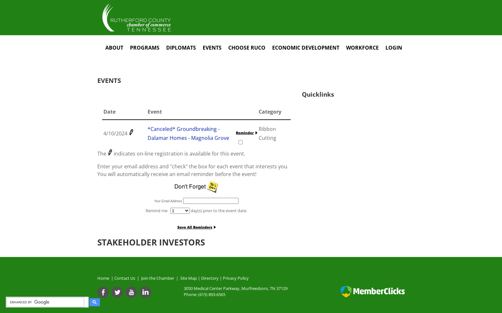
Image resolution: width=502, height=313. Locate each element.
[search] (46, 302)
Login (393, 47)
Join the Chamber (157, 278)
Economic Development (305, 47)
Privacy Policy (236, 278)
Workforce (362, 47)
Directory (210, 278)
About (114, 47)
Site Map (188, 278)
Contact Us (125, 278)
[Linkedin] (145, 292)
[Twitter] (117, 292)
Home (103, 278)
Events (212, 47)
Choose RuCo (246, 47)
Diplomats (181, 47)
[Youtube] (131, 292)
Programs (144, 47)
